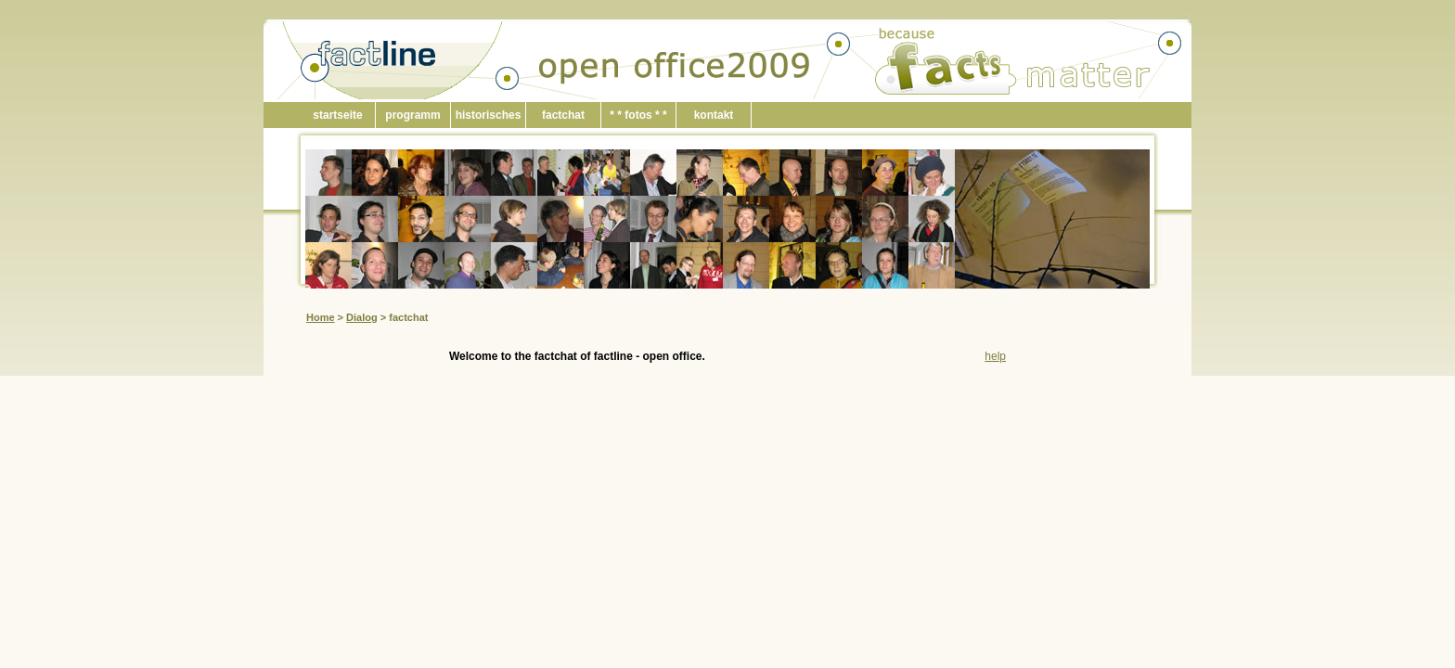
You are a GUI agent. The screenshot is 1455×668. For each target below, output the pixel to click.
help (995, 356)
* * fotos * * (638, 115)
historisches (488, 115)
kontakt (714, 115)
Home (320, 317)
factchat (563, 115)
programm (412, 115)
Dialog (362, 317)
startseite (337, 115)
